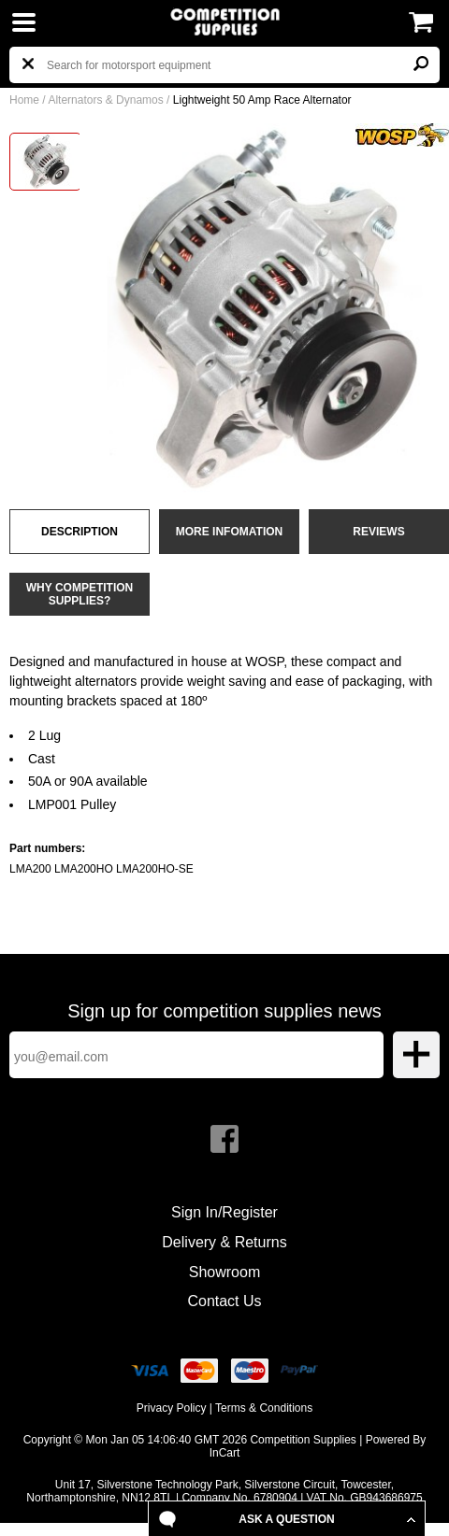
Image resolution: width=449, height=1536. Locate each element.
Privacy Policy (172, 1408)
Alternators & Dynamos (105, 100)
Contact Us (224, 1301)
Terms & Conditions (263, 1408)
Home (24, 100)
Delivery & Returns (224, 1242)
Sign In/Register (224, 1212)
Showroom (224, 1272)
